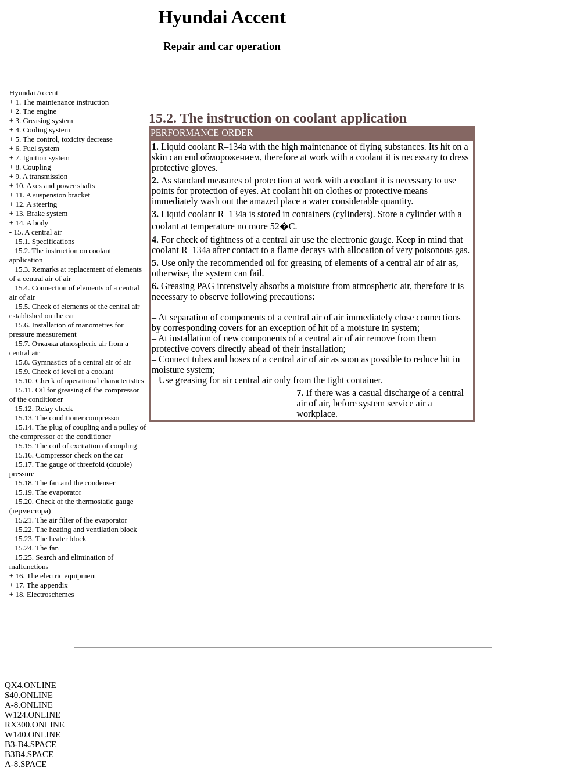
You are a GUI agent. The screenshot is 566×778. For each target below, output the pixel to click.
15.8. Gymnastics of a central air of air (73, 362)
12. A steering (36, 204)
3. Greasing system (44, 120)
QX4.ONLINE (30, 685)
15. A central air (37, 232)
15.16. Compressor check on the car (69, 455)
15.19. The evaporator (48, 492)
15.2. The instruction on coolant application (278, 117)
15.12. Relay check (44, 408)
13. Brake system (41, 213)
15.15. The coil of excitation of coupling (76, 445)
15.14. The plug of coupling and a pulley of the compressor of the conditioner (77, 432)
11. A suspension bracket (52, 194)
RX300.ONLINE (35, 724)
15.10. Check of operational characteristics (79, 380)
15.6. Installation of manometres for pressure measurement (66, 329)
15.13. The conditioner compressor (67, 417)
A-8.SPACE (25, 764)
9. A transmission (41, 176)
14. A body (31, 222)
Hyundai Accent (33, 92)
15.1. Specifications (45, 241)
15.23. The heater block (51, 538)
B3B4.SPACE (29, 754)
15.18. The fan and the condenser (65, 482)
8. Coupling (33, 167)
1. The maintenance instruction (62, 102)
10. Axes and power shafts (55, 185)
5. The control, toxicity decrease (63, 139)
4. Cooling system (42, 129)
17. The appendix (41, 585)
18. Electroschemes (44, 594)
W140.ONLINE (32, 734)
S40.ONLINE (29, 695)
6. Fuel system (37, 148)
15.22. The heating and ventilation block (76, 529)
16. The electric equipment (55, 575)
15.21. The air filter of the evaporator (71, 520)
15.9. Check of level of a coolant (64, 371)
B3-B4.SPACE (30, 744)
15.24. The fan (37, 547)
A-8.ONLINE (29, 704)
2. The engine (35, 111)
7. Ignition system (42, 157)
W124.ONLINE (32, 714)
